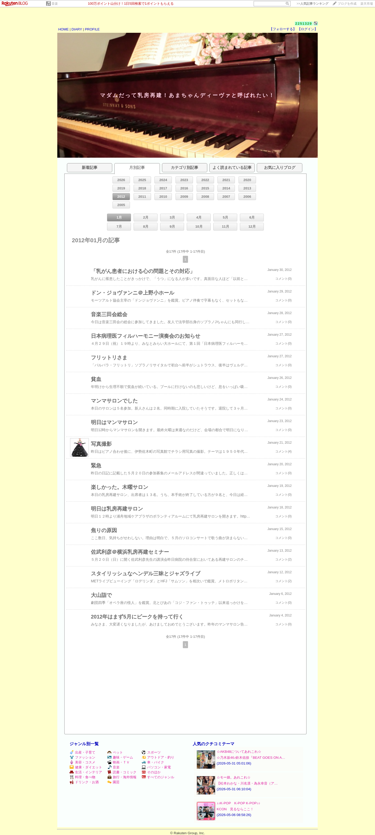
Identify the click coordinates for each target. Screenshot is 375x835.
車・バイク (153, 762)
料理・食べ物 (82, 777)
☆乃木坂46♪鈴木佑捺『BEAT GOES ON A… (251, 758)
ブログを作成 (347, 3)
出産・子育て (82, 752)
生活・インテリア (86, 772)
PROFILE (92, 29)
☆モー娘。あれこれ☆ (234, 777)
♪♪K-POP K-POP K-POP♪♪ (238, 803)
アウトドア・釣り (158, 757)
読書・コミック (121, 772)
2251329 (303, 24)
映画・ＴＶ (118, 762)
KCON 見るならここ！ (235, 809)
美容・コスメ (82, 762)
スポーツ (151, 752)
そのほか (151, 772)
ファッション (82, 757)
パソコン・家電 (156, 767)
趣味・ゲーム (120, 757)
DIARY (77, 29)
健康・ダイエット (86, 767)
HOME (63, 29)
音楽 (55, 3)
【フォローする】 (282, 29)
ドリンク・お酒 (84, 782)
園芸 (113, 782)
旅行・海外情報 (121, 777)
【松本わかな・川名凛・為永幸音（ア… (247, 783)
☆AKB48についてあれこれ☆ (239, 752)
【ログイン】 (307, 29)
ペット (115, 752)
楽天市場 (366, 3)
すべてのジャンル (158, 777)
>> (312, 3)
